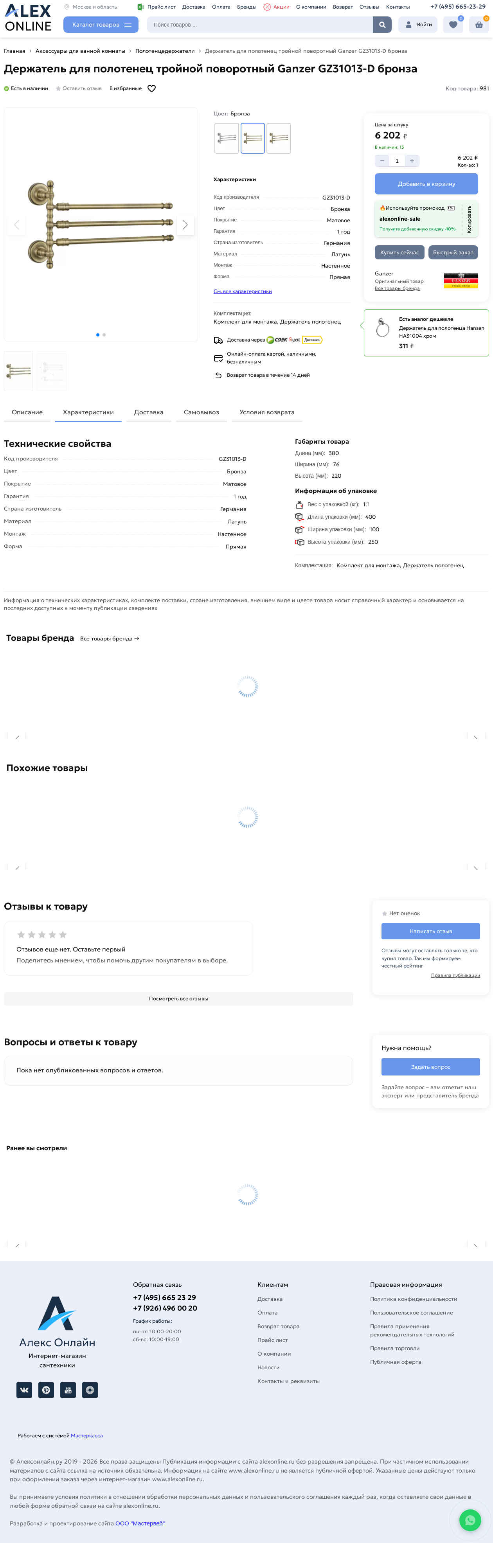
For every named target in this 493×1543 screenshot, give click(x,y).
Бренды (247, 7)
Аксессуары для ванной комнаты (80, 50)
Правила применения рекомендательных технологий (412, 1330)
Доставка (193, 7)
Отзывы (370, 7)
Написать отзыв (431, 931)
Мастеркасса (87, 1435)
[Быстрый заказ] (453, 252)
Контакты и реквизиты (288, 1381)
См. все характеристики (243, 291)
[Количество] (397, 160)
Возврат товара (278, 1326)
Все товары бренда (397, 288)
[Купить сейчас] (400, 252)
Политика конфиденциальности (413, 1298)
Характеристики (88, 412)
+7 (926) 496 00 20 (165, 1308)
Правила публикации (455, 975)
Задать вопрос (430, 1066)
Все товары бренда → (109, 638)
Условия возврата (267, 412)
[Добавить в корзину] (426, 184)
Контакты (398, 7)
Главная (14, 50)
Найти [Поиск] (382, 24)
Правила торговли (395, 1348)
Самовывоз (201, 412)
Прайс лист (156, 7)
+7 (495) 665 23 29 (164, 1297)
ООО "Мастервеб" (140, 1523)
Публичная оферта (395, 1361)
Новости (268, 1367)
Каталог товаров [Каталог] (95, 24)
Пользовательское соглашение (411, 1312)
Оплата (221, 7)
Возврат (343, 7)
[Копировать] (468, 220)
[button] (97, 334)
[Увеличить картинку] (101, 224)
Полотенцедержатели (165, 50)
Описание (27, 412)
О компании (311, 7)
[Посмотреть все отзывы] (178, 998)
